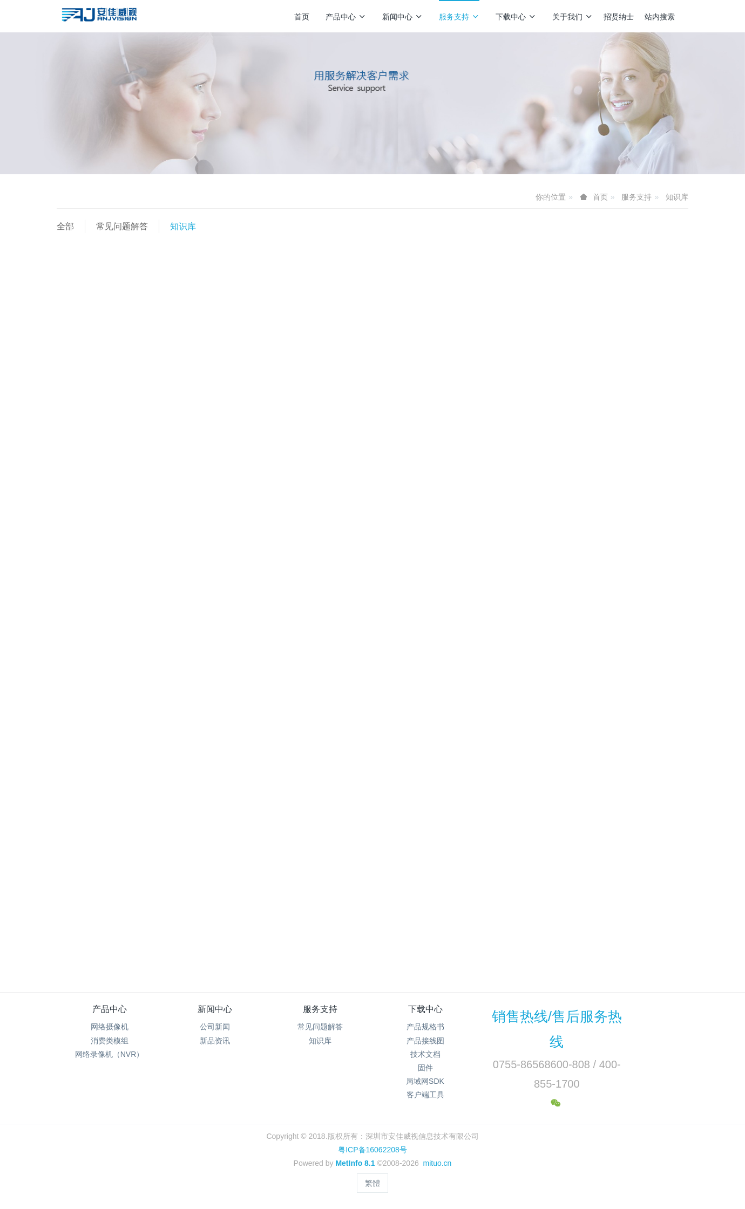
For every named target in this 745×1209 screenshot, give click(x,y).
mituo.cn (437, 1163)
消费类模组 (109, 1040)
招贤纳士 (619, 16)
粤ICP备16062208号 (372, 1149)
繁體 (372, 1183)
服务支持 (459, 16)
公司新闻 (215, 1026)
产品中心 (346, 16)
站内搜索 (660, 16)
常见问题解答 (122, 226)
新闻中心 (402, 16)
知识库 (677, 197)
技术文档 (425, 1054)
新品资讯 (215, 1040)
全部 (65, 226)
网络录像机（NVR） (109, 1054)
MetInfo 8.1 (355, 1163)
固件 (425, 1067)
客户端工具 (425, 1094)
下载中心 (516, 16)
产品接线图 (425, 1040)
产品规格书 (425, 1026)
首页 (301, 16)
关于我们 (572, 16)
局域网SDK (425, 1081)
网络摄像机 (109, 1026)
